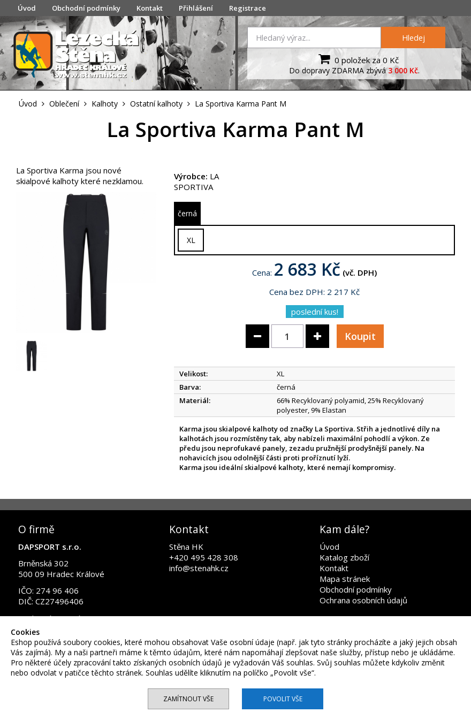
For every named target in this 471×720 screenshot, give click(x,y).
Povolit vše (282, 698)
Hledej (413, 37)
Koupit (360, 336)
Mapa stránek (345, 578)
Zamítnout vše (188, 698)
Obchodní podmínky (86, 8)
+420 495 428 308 (203, 557)
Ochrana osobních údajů (363, 600)
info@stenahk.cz (199, 568)
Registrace (247, 8)
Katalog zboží (344, 557)
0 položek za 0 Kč (357, 58)
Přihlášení (196, 8)
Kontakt (149, 8)
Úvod (27, 8)
